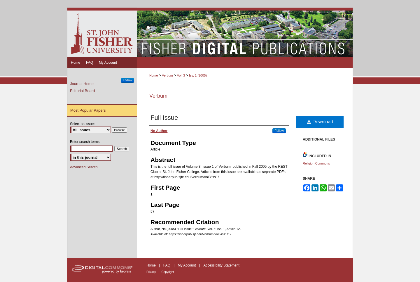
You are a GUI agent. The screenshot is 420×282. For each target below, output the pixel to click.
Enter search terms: (85, 142)
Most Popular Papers (88, 110)
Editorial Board (82, 91)
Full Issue (164, 117)
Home (153, 75)
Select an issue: (82, 124)
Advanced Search (84, 167)
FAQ (167, 265)
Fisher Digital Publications (245, 32)
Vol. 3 (181, 75)
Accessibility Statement (221, 265)
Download (320, 121)
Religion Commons (316, 163)
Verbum (167, 75)
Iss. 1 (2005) (198, 75)
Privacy (151, 272)
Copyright (168, 272)
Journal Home (82, 84)
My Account (187, 265)
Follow (279, 130)
